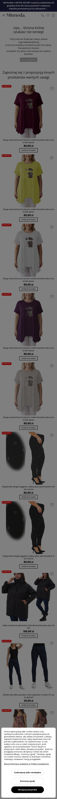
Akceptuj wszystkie (27, 789)
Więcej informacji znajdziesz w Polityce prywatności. (26, 764)
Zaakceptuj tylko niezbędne (27, 772)
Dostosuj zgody (27, 781)
